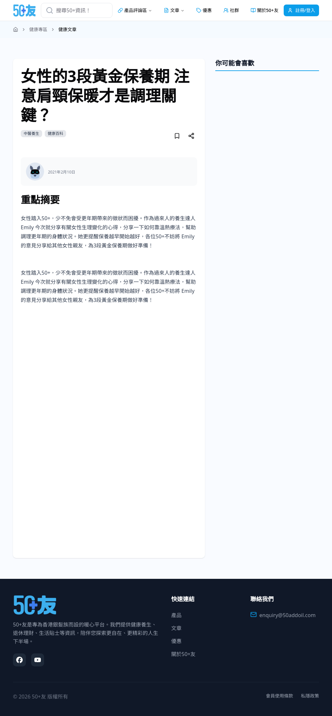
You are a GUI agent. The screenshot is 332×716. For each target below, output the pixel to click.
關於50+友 (265, 10)
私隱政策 (310, 696)
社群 (231, 10)
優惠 (204, 10)
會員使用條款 (279, 696)
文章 (176, 628)
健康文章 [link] (67, 29)
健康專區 (38, 29)
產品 (176, 615)
